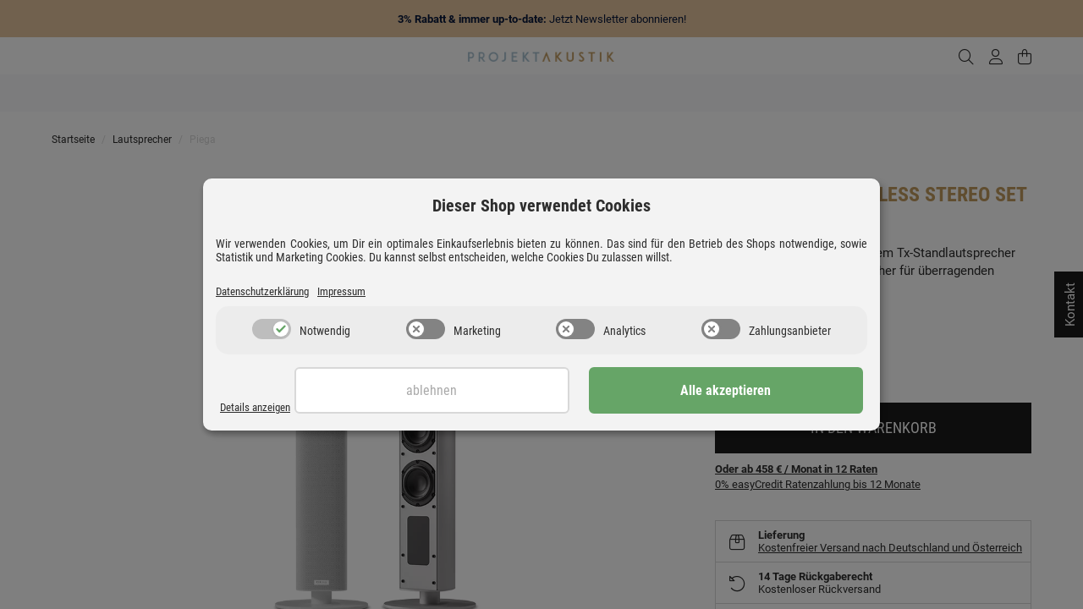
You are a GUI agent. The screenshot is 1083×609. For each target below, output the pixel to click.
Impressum (360, 291)
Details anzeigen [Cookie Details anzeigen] (260, 407)
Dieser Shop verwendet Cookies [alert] (541, 205)
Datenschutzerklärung (270, 291)
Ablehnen (589, 392)
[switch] (271, 331)
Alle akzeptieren (779, 392)
